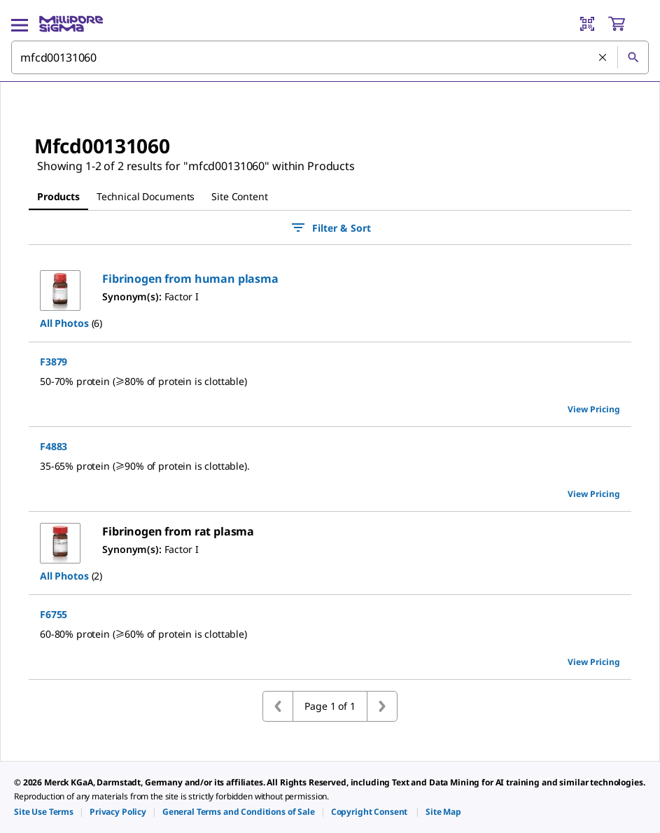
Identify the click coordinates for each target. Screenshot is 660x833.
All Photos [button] (64, 323)
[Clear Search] (602, 57)
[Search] (632, 57)
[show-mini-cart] (628, 24)
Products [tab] (58, 196)
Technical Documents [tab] (146, 196)
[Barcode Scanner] (587, 23)
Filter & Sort (330, 227)
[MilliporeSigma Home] (71, 23)
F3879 (53, 361)
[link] (43, 812)
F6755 (53, 614)
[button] (190, 278)
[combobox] (330, 57)
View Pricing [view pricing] (594, 409)
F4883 (53, 446)
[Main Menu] (19, 24)
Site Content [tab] (239, 196)
